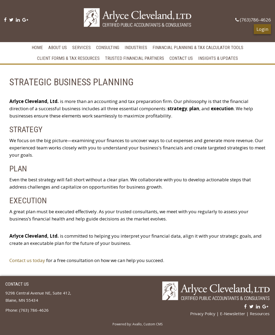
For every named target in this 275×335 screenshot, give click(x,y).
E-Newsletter (232, 313)
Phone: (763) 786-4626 (27, 310)
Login (262, 29)
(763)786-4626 (253, 20)
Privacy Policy (202, 313)
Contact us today (27, 260)
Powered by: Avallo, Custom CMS (137, 324)
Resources (260, 313)
